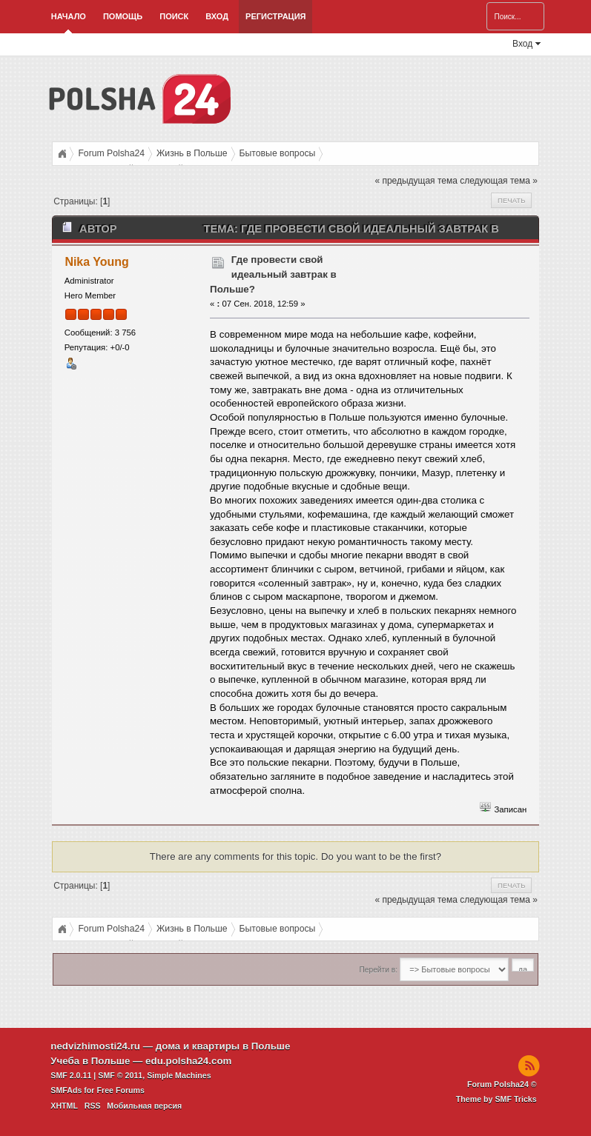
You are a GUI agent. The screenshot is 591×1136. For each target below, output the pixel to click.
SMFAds (66, 1090)
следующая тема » (499, 181)
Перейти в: (378, 970)
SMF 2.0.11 (70, 1075)
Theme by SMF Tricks (496, 1099)
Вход (216, 16)
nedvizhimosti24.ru (95, 1046)
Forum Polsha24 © (502, 1084)
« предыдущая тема (415, 181)
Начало (68, 16)
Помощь (122, 16)
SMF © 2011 (120, 1075)
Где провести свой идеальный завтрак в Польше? (273, 274)
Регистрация (275, 16)
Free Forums (120, 1090)
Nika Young (96, 261)
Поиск (173, 16)
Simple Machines (179, 1075)
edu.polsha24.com (188, 1060)
